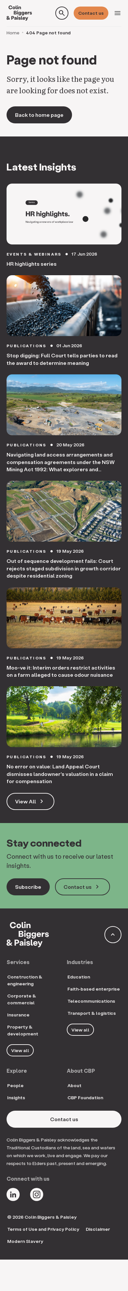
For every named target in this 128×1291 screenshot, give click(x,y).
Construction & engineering (24, 980)
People (15, 1085)
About (74, 1085)
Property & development (22, 1030)
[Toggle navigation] (117, 13)
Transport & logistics (91, 1013)
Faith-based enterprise (93, 989)
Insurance (18, 1015)
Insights (16, 1097)
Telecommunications (91, 1001)
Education (78, 977)
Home (13, 32)
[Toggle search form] (61, 13)
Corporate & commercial (21, 999)
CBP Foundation (85, 1097)
